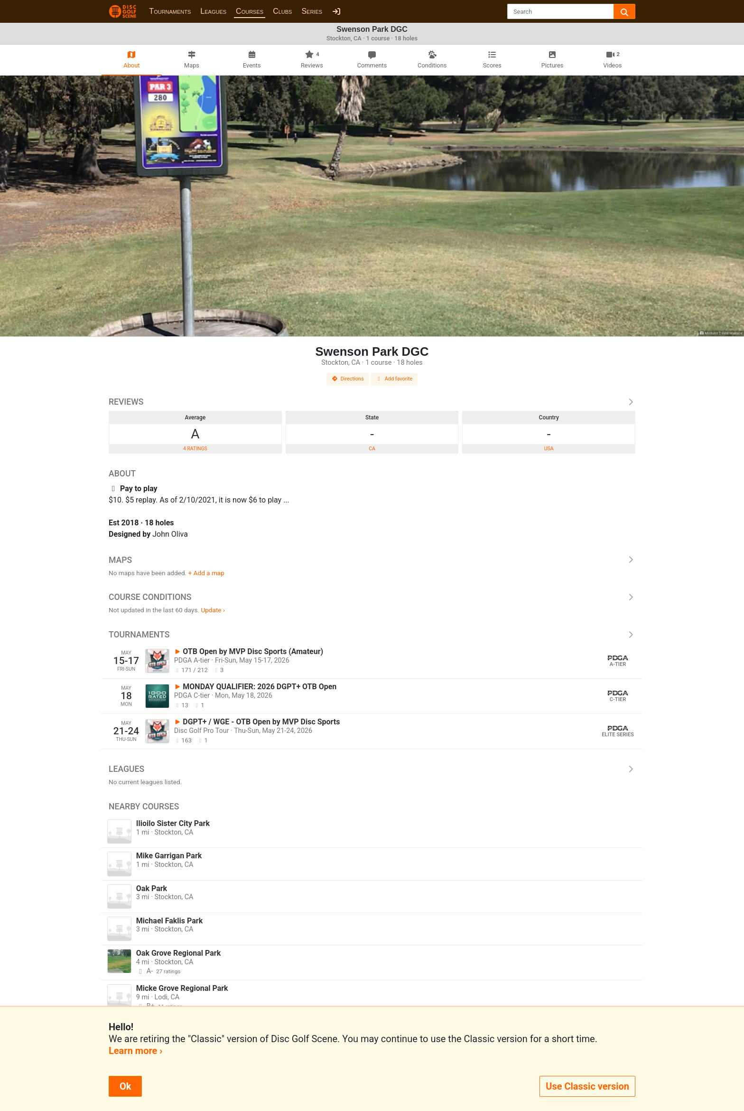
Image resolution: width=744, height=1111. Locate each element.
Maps (372, 560)
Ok (125, 1086)
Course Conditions (372, 597)
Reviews (372, 402)
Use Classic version (587, 1086)
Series (311, 11)
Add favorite (394, 379)
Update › (213, 610)
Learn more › (135, 1050)
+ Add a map (206, 573)
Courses (249, 11)
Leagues (213, 11)
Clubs (282, 11)
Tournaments (170, 11)
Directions (348, 379)
